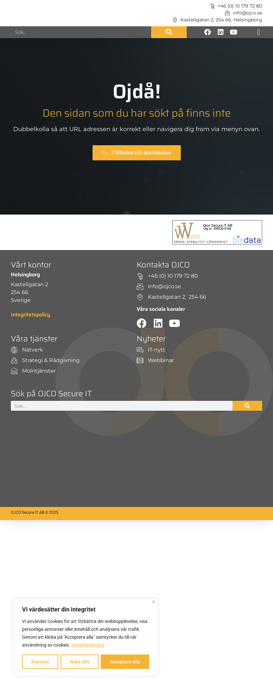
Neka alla (79, 661)
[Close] (153, 602)
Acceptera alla (125, 661)
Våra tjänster (34, 339)
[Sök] (169, 32)
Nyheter (151, 339)
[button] (258, 32)
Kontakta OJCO (163, 265)
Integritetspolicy (87, 645)
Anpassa (40, 661)
